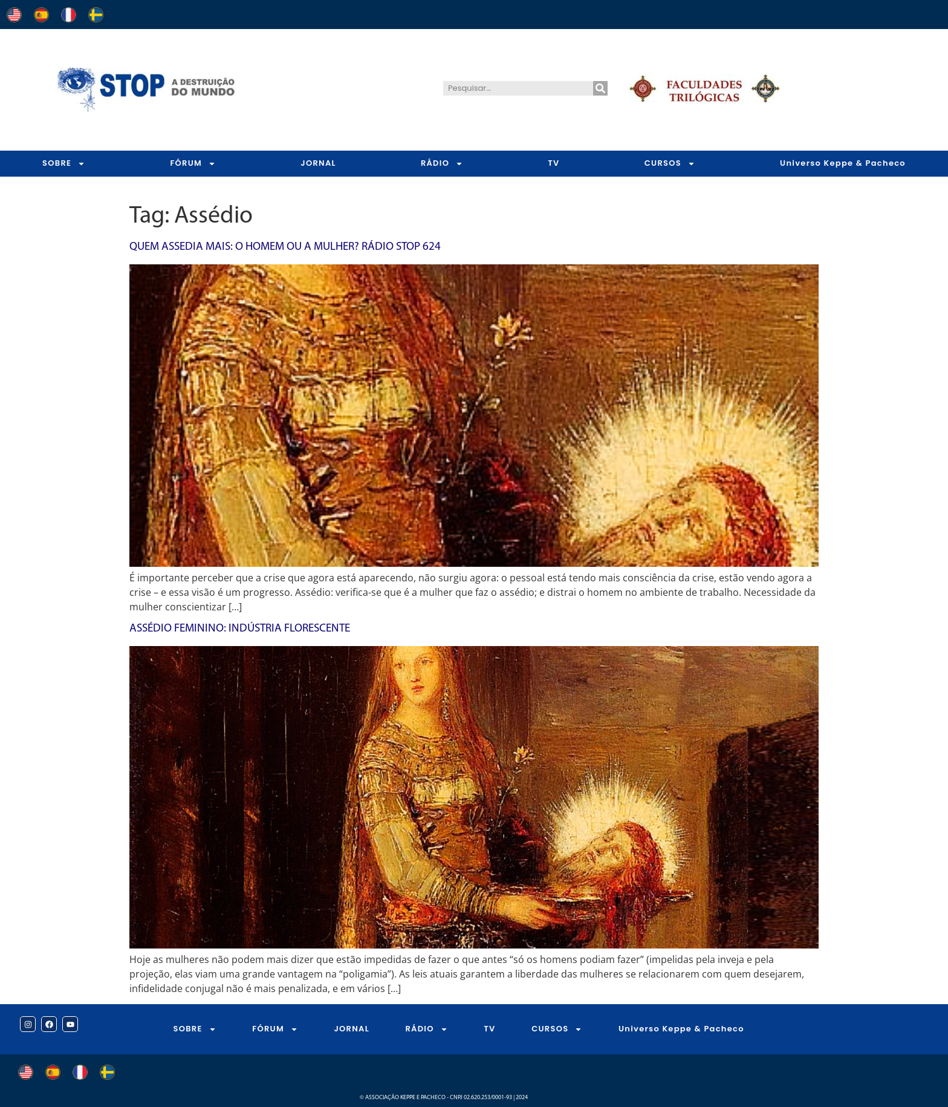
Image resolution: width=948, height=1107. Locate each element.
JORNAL (318, 163)
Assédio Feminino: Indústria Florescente (239, 629)
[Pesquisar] (600, 88)
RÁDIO (442, 164)
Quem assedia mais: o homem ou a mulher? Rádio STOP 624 (285, 247)
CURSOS (669, 164)
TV (553, 163)
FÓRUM (193, 164)
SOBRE (63, 164)
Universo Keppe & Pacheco (843, 163)
